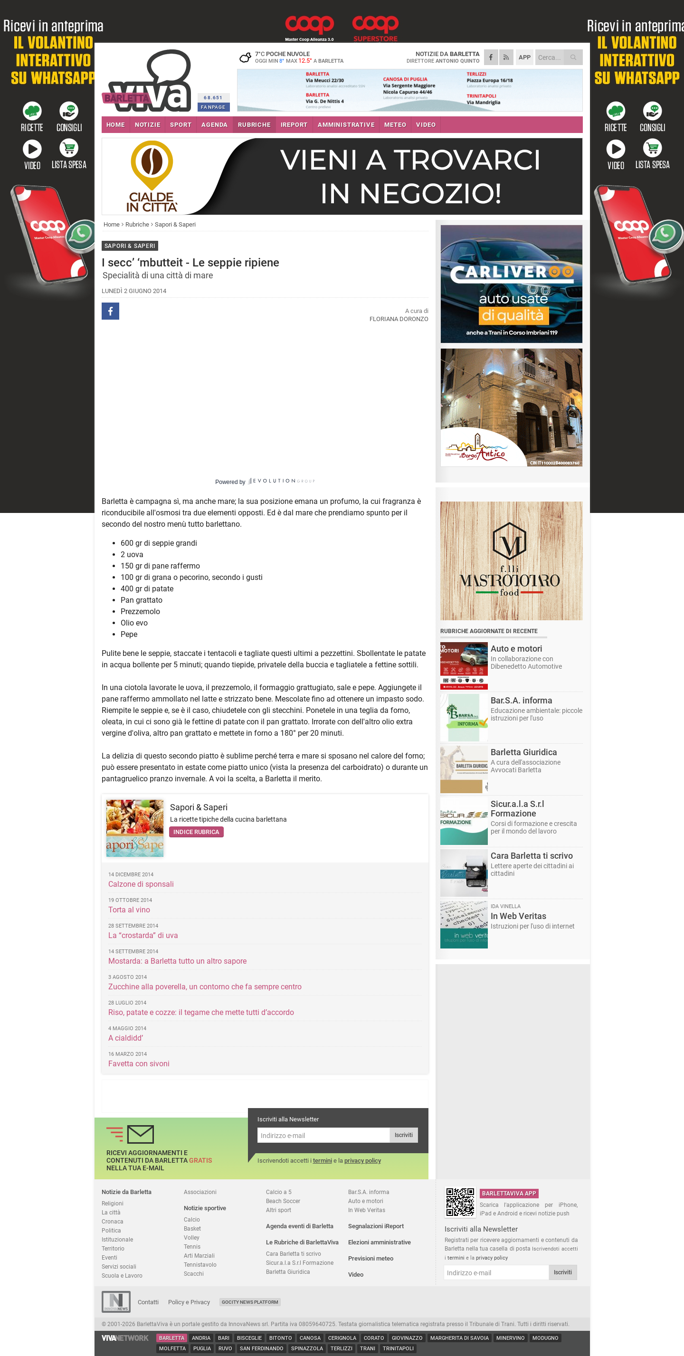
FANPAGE (213, 107)
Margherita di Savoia (459, 1338)
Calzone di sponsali (141, 884)
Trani (367, 1349)
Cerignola (342, 1338)
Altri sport (278, 1210)
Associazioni (200, 1191)
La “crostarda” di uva (143, 935)
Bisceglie (249, 1338)
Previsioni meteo (370, 1258)
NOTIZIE (148, 124)
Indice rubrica (196, 831)
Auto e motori (365, 1200)
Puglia (202, 1349)
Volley (192, 1237)
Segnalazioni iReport (376, 1226)
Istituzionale (117, 1239)
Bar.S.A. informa (369, 1191)
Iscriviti (404, 1135)
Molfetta (172, 1349)
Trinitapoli (398, 1349)
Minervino (510, 1338)
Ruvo (225, 1349)
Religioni (113, 1203)
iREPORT (294, 124)
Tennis (192, 1246)
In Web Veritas (366, 1210)
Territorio (113, 1248)
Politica (111, 1230)
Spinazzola (307, 1349)
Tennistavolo (200, 1264)
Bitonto (280, 1338)
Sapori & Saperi (175, 224)
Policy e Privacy (189, 1302)
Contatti (148, 1302)
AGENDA (214, 124)
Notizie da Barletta (127, 1191)
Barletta (171, 1338)
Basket (192, 1228)
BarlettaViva (148, 77)
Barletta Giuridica (288, 1271)
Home (112, 224)
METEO (395, 124)
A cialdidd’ (125, 1038)
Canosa (310, 1338)
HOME (115, 124)
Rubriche (137, 224)
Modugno (545, 1338)
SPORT (180, 124)
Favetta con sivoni (139, 1063)
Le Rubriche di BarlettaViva (302, 1242)
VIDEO (426, 124)
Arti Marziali (199, 1255)
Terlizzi (341, 1349)
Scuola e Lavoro (122, 1275)
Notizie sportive (205, 1208)
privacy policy (362, 1160)
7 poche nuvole (296, 57)
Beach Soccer (283, 1200)
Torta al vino (129, 909)
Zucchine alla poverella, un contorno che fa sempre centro (205, 986)
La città (111, 1212)
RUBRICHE (254, 124)
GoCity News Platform (250, 1302)
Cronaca (113, 1221)
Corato (374, 1338)
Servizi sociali (119, 1266)
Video (355, 1274)
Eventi (109, 1257)
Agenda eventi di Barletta (299, 1226)
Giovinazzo (407, 1338)
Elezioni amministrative (379, 1242)
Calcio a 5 (279, 1191)
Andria (201, 1338)
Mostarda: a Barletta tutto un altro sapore (177, 961)
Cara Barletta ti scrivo (293, 1253)
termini (322, 1160)
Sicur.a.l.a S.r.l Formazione (299, 1262)
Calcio (192, 1219)
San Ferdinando (262, 1349)
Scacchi (194, 1273)
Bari (223, 1338)
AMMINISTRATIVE (346, 124)
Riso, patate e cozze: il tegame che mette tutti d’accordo (201, 1012)
